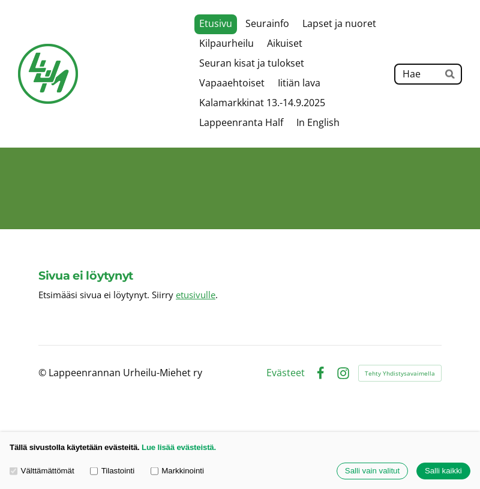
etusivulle (195, 295)
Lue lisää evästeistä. (179, 447)
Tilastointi (112, 471)
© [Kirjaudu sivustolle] (43, 372)
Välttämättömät (42, 471)
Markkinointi (177, 471)
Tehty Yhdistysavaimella (400, 373)
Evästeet (285, 373)
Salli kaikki (443, 471)
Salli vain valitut (372, 471)
